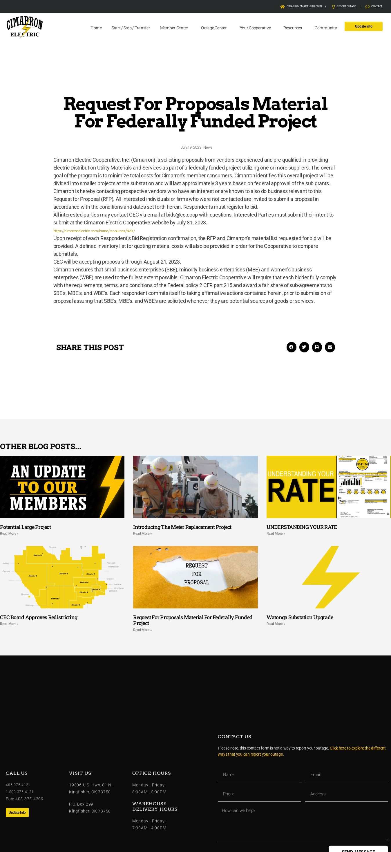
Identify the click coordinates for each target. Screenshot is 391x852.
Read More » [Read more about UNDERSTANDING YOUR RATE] (276, 534)
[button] (291, 347)
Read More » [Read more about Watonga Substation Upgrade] (276, 624)
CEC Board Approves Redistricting (38, 617)
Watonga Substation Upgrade (300, 617)
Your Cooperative (257, 28)
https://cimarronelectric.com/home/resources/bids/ (111, 230)
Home (96, 27)
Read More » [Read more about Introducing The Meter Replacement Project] (142, 534)
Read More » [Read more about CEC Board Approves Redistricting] (9, 624)
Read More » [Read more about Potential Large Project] (9, 534)
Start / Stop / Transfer (131, 27)
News (208, 147)
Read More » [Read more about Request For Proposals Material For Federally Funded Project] (142, 630)
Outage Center (215, 28)
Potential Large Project (25, 526)
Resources (294, 28)
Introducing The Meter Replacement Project (182, 526)
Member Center (175, 28)
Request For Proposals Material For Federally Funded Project (192, 620)
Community (327, 28)
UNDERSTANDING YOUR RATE (302, 526)
